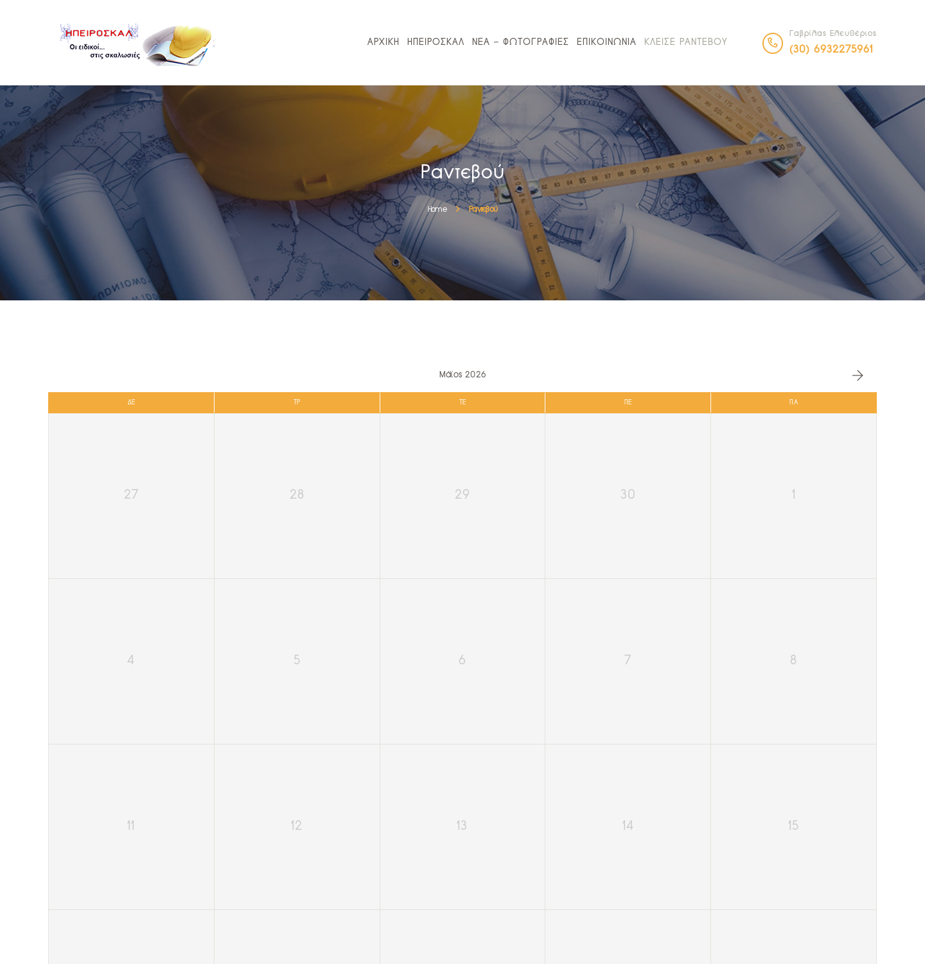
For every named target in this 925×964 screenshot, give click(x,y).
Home (437, 209)
